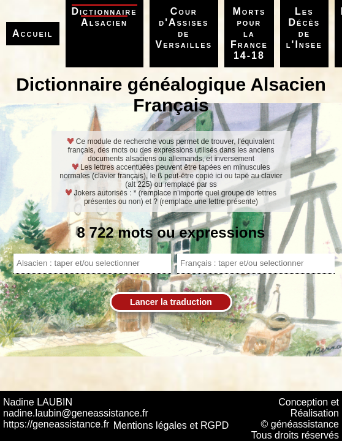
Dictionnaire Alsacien (104, 17)
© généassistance (300, 424)
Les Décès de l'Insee (304, 28)
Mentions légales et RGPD (171, 425)
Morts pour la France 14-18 (249, 33)
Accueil (32, 33)
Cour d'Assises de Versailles (184, 28)
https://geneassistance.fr (56, 424)
